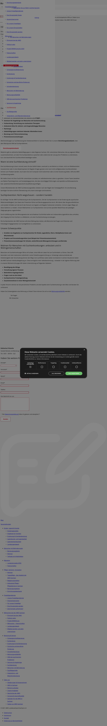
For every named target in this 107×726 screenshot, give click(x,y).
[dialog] (53, 363)
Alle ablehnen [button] (55, 373)
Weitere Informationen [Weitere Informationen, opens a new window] (43, 359)
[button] (31, 373)
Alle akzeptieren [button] (73, 373)
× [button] (84, 349)
